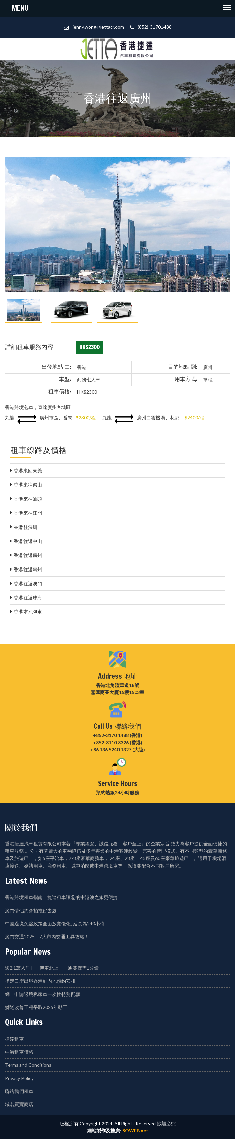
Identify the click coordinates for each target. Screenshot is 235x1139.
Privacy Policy (19, 1078)
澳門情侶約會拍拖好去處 (31, 910)
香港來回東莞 (28, 470)
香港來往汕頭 (28, 499)
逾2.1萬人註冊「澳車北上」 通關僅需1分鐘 (52, 968)
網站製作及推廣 (103, 1130)
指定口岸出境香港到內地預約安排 (40, 981)
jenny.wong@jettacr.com (98, 27)
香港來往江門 (28, 513)
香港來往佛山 (28, 485)
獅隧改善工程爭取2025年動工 (36, 1007)
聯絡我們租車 (19, 1091)
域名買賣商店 (19, 1104)
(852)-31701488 (155, 27)
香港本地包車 (28, 612)
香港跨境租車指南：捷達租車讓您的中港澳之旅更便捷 (61, 897)
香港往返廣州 (28, 555)
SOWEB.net (134, 1130)
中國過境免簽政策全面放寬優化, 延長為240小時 (54, 923)
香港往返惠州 (28, 569)
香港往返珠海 (28, 597)
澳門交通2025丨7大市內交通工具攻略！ (47, 936)
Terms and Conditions (28, 1065)
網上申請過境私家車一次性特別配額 (42, 994)
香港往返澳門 (28, 583)
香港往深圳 (25, 527)
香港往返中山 (28, 541)
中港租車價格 (19, 1052)
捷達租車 (14, 1039)
